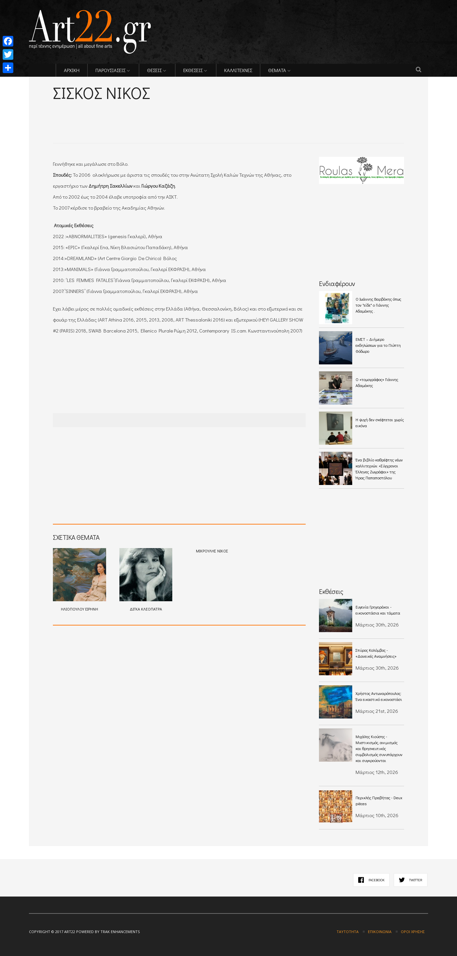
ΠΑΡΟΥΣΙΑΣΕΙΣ (110, 70)
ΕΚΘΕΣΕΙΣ (193, 70)
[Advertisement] (131, 113)
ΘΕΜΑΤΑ (277, 70)
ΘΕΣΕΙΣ (154, 70)
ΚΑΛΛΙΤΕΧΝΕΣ (238, 70)
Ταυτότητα (348, 931)
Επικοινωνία (379, 931)
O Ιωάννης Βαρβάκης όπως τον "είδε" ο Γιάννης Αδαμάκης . (378, 305)
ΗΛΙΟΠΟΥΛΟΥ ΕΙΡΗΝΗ (79, 580)
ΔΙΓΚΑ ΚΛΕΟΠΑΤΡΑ (146, 580)
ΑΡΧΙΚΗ (71, 70)
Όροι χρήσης (413, 931)
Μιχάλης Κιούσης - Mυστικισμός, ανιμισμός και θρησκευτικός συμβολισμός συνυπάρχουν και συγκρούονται (379, 748)
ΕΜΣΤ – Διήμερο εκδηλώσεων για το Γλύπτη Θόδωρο (378, 345)
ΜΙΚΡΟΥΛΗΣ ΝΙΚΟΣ (212, 550)
